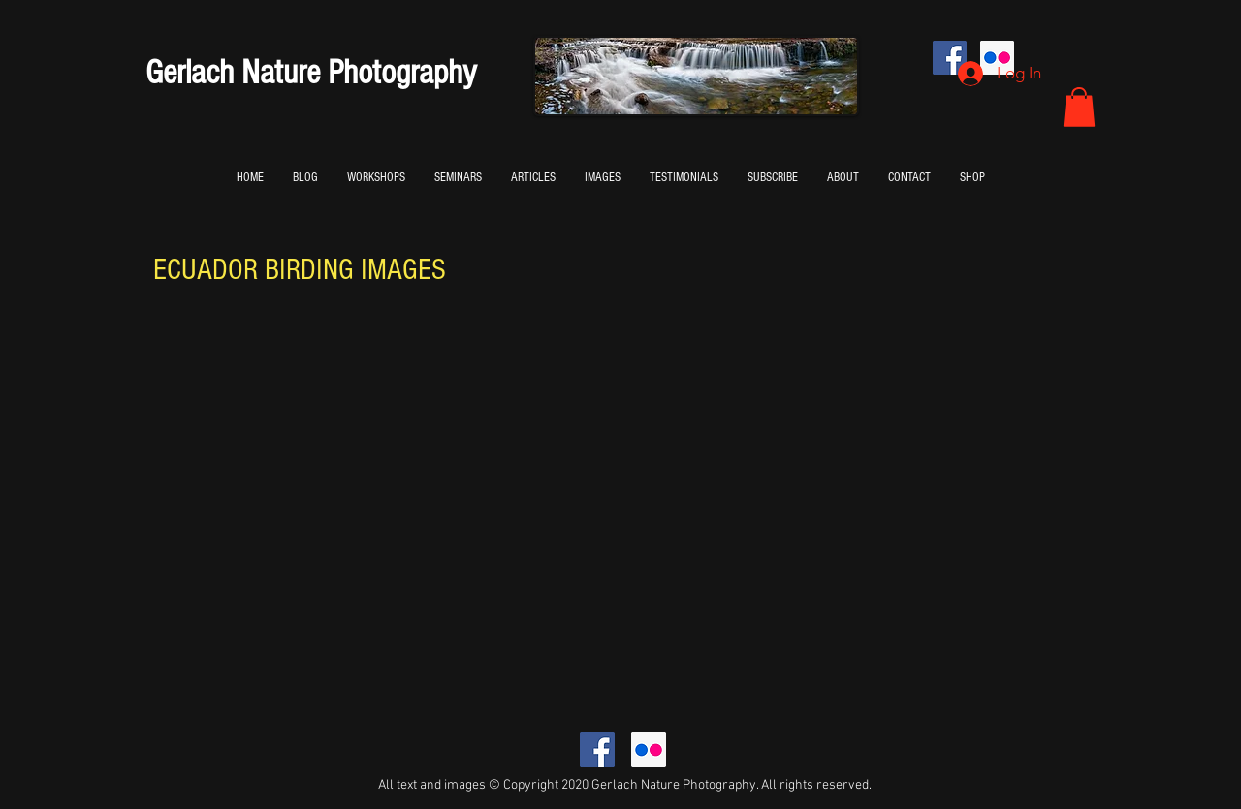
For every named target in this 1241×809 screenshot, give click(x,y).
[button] (1079, 107)
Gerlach (189, 72)
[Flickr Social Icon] (648, 749)
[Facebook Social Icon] (597, 749)
